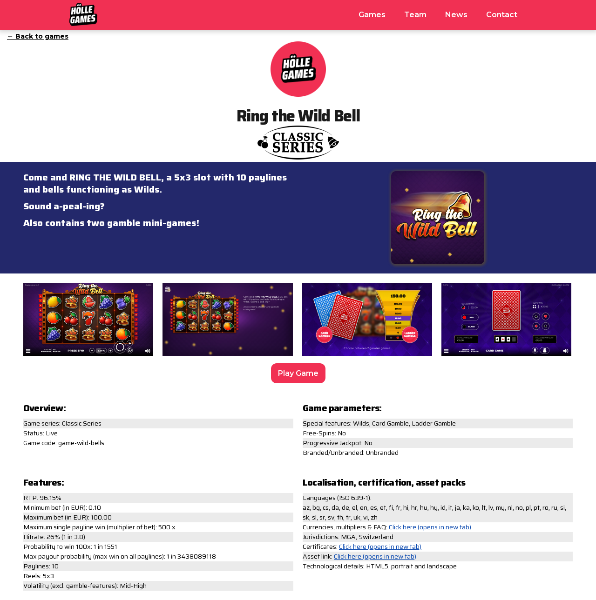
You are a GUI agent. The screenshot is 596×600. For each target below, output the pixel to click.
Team (415, 14)
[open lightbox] (88, 321)
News (456, 14)
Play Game (298, 373)
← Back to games (37, 36)
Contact (501, 14)
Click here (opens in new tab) (430, 527)
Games (372, 14)
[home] (83, 13)
